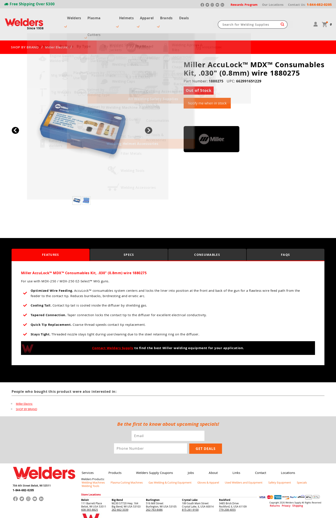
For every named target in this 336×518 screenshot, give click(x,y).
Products (113, 457)
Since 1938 (35, 20)
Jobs (187, 457)
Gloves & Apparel (199, 467)
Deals (187, 16)
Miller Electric (56, 32)
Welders (71, 16)
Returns (273, 487)
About (208, 457)
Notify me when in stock (207, 88)
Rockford (224, 481)
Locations (279, 457)
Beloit (85, 481)
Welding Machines (92, 467)
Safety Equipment (265, 467)
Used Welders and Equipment (232, 467)
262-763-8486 (154, 490)
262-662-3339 (120, 490)
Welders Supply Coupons (152, 457)
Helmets (126, 16)
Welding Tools (304, 467)
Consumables (207, 239)
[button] (148, 115)
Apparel (147, 16)
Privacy (283, 487)
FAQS (285, 239)
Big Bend (117, 481)
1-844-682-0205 (23, 474)
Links (230, 457)
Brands (168, 16)
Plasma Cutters (98, 16)
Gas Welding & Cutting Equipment (163, 467)
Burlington (153, 481)
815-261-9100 (190, 490)
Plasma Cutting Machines (123, 467)
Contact (253, 457)
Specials (286, 467)
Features (50, 239)
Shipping (291, 487)
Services (87, 457)
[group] (82, 114)
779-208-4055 (227, 490)
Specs (128, 239)
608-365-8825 (89, 490)
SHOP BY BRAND (25, 32)
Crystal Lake (190, 481)
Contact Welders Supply (113, 333)
